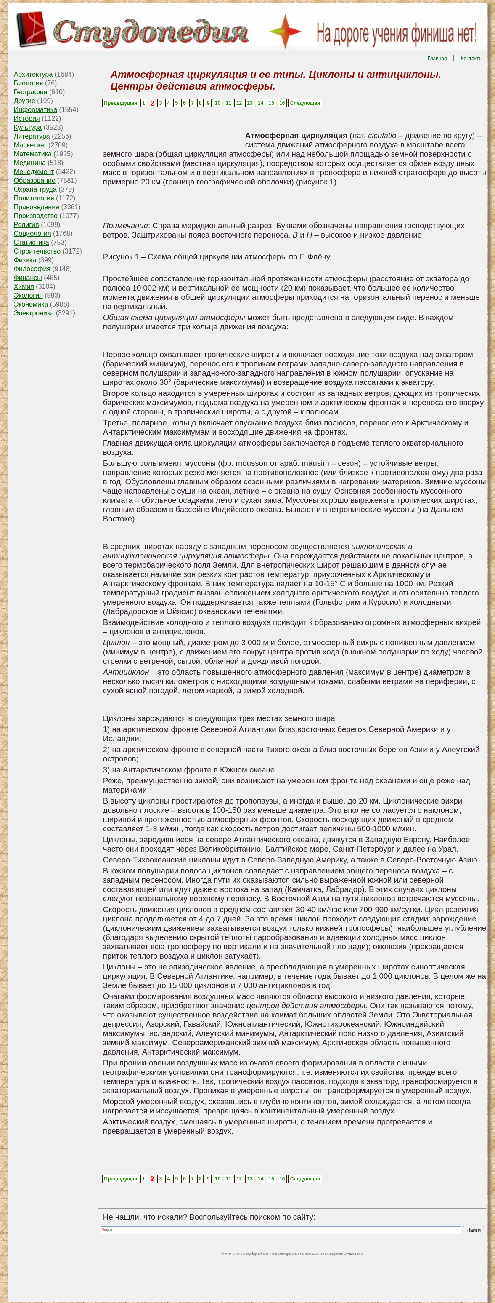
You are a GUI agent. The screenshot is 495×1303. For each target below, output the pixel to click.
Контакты (471, 58)
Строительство (37, 251)
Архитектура (33, 74)
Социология (32, 233)
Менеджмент (34, 171)
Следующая (305, 103)
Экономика (31, 304)
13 (249, 103)
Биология (28, 83)
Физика (25, 260)
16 (282, 103)
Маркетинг (30, 145)
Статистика (31, 242)
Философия (32, 268)
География (31, 92)
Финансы (28, 277)
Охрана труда (35, 189)
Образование (35, 180)
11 (228, 103)
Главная (437, 58)
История (27, 118)
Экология (28, 295)
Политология (34, 198)
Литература (32, 136)
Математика (33, 154)
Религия (26, 224)
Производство (36, 215)
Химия (24, 286)
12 (239, 103)
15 (271, 103)
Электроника (34, 313)
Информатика (35, 109)
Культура (28, 127)
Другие (24, 100)
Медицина (30, 162)
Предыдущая (120, 103)
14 (260, 103)
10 (217, 103)
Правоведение (36, 207)
